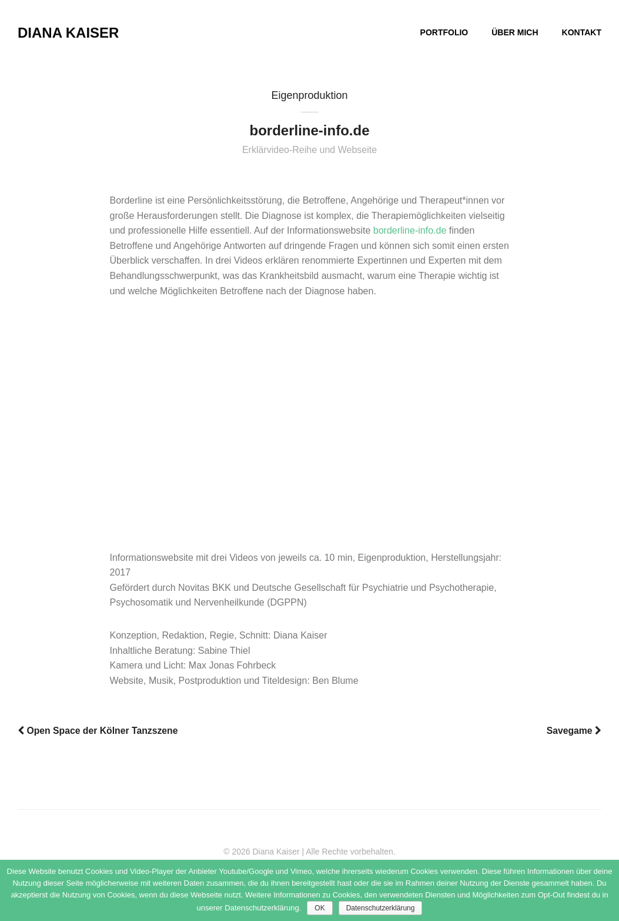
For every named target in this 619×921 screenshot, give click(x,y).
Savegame (574, 731)
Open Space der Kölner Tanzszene (98, 731)
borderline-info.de (410, 230)
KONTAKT (581, 32)
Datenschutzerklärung (380, 908)
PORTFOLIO (444, 32)
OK (319, 908)
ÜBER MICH (514, 32)
